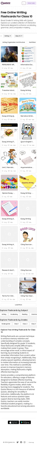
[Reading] (24, 314)
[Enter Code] (31, 3)
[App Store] (13, 422)
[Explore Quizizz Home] (5, 3)
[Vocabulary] (14, 314)
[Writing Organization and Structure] (14, 42)
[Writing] (7, 36)
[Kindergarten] (6, 323)
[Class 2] (25, 323)
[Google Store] (25, 422)
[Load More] (18, 304)
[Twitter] (18, 442)
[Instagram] (24, 442)
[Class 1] (16, 323)
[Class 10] (19, 36)
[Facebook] (21, 442)
